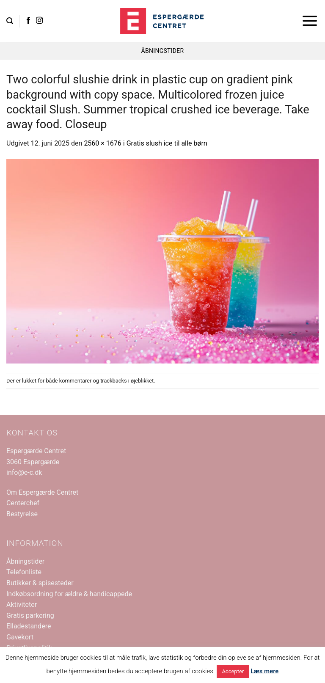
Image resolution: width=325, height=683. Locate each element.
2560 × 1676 (102, 143)
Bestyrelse (22, 514)
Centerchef (22, 503)
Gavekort (19, 637)
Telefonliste (23, 572)
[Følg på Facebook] (28, 21)
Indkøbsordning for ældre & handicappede (69, 594)
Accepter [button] (233, 671)
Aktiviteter (21, 604)
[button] (9, 21)
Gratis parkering (30, 615)
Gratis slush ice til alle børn (167, 143)
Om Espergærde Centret (42, 492)
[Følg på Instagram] (39, 21)
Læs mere (265, 671)
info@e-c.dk (24, 472)
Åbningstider (25, 561)
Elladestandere (28, 626)
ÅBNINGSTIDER (162, 50)
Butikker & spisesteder (40, 583)
